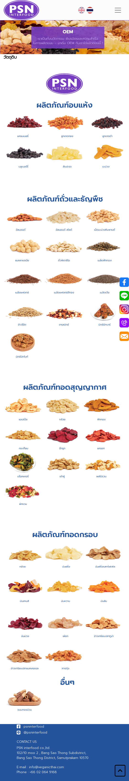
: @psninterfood (32, 732)
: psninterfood (30, 726)
